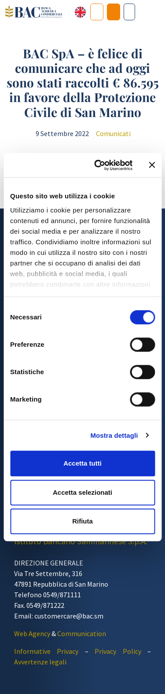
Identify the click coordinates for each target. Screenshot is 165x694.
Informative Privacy (46, 651)
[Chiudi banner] (152, 165)
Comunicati (113, 133)
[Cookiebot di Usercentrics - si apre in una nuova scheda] (98, 165)
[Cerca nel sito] (129, 12)
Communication (81, 633)
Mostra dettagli (114, 435)
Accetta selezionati (82, 492)
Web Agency (32, 633)
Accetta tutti (82, 463)
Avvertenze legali (40, 661)
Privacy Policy (118, 651)
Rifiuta (82, 521)
